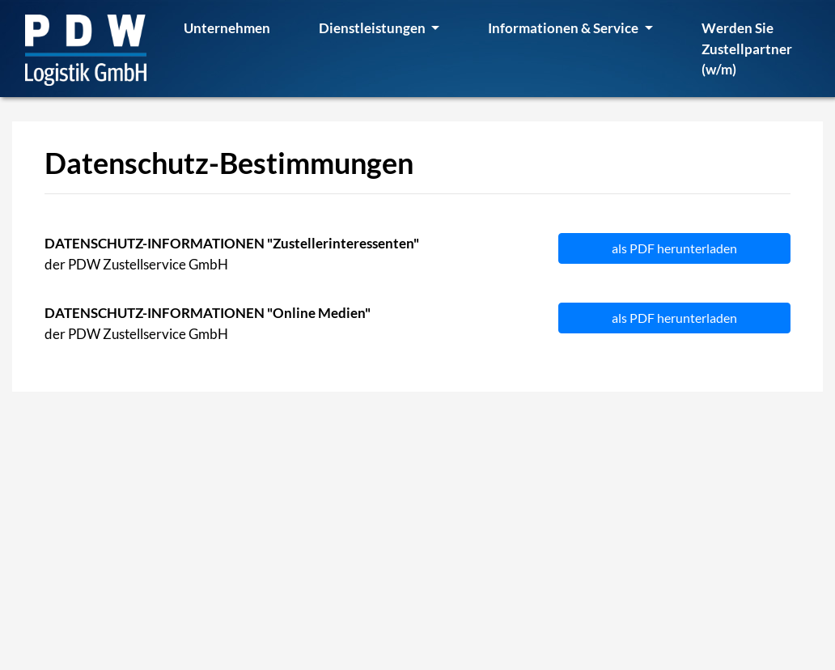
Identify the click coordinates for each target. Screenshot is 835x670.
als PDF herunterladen (674, 248)
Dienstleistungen (373, 27)
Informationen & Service (564, 27)
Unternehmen (227, 27)
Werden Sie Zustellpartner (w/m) (746, 48)
